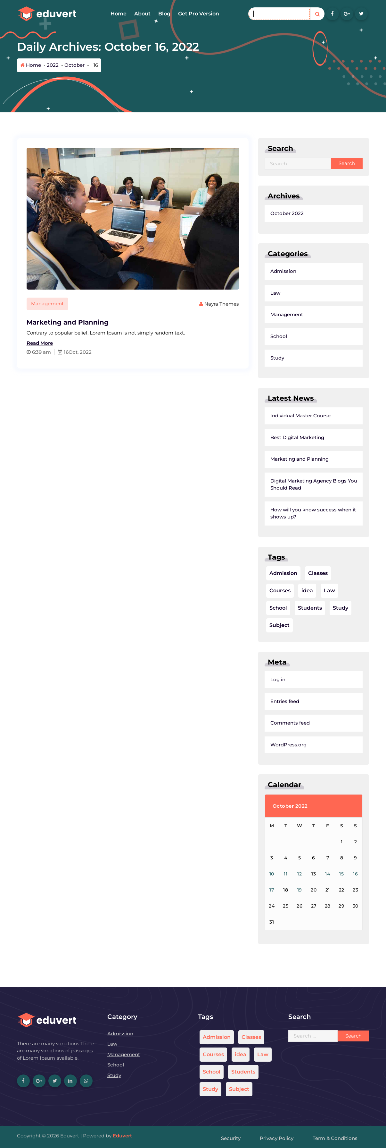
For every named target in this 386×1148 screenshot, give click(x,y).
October (74, 65)
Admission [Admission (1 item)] (263, 573)
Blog (164, 14)
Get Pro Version (198, 14)
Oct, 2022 (59, 352)
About (142, 14)
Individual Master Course (280, 416)
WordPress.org (268, 745)
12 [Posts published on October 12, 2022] (279, 874)
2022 (53, 65)
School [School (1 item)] (258, 608)
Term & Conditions (335, 1138)
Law (255, 293)
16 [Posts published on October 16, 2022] (335, 874)
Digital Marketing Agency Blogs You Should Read (293, 484)
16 (42, 352)
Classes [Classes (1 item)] (298, 573)
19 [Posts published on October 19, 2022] (279, 890)
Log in (257, 679)
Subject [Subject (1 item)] (259, 625)
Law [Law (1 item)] (309, 590)
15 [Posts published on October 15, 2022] (321, 874)
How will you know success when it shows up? (293, 513)
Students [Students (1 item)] (290, 608)
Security (231, 1138)
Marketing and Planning (47, 322)
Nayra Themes (199, 304)
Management (27, 303)
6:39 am (18, 352)
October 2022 (266, 213)
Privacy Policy (276, 1138)
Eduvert (122, 1136)
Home (119, 14)
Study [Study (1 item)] (320, 608)
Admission (263, 271)
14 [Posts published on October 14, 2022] (307, 874)
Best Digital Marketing (277, 437)
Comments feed (270, 723)
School (258, 336)
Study (257, 358)
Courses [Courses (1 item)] (259, 590)
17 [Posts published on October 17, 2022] (252, 890)
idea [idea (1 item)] (287, 590)
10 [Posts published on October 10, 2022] (251, 874)
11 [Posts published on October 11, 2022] (265, 874)
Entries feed (264, 701)
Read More (19, 343)
